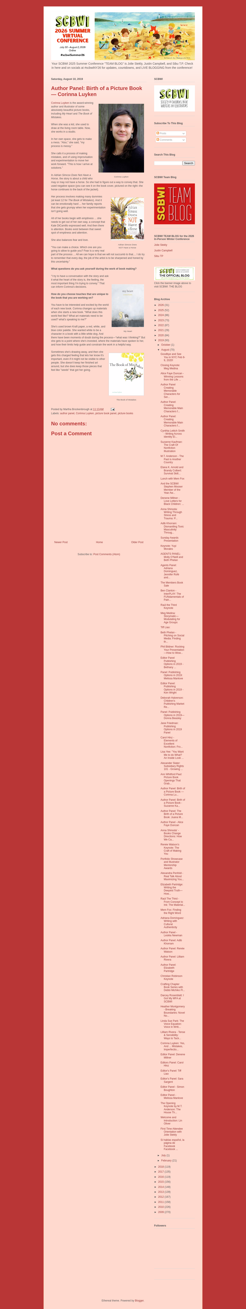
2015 (161, 1181)
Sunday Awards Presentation (169, 539)
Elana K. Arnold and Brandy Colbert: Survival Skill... (172, 470)
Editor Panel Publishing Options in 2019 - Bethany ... (172, 662)
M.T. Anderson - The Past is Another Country (172, 459)
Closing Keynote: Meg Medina (170, 367)
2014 (161, 1186)
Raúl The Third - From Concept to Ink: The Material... (173, 901)
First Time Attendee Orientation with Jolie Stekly (172, 1131)
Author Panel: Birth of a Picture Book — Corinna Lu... (173, 791)
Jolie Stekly (160, 244)
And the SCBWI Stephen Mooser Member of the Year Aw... (172, 488)
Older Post (137, 542)
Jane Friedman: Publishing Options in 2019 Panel (171, 728)
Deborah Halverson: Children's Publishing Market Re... (172, 702)
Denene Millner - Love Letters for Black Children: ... (172, 501)
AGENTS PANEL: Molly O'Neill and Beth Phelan (172, 557)
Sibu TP (158, 256)
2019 (161, 340)
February (166, 1160)
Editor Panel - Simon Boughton (172, 1088)
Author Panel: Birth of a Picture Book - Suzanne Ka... (173, 803)
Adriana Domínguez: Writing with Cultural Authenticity (172, 922)
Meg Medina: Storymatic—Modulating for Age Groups (170, 618)
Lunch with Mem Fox (172, 478)
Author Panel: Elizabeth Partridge (168, 968)
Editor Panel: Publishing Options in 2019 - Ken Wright (172, 688)
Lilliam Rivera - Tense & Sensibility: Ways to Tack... (173, 1035)
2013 (161, 1191)
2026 (161, 305)
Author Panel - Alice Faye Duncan (172, 824)
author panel (67, 413)
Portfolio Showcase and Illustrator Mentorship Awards (172, 863)
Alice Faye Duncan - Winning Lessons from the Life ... (172, 376)
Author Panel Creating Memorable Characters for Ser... (170, 391)
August (165, 349)
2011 (161, 1202)
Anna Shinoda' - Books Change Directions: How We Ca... (171, 835)
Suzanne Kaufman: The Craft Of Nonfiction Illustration (171, 446)
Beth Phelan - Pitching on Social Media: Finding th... (172, 637)
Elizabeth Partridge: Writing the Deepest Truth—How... (172, 889)
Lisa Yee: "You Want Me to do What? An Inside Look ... (172, 754)
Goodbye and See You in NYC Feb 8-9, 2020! (173, 357)
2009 (161, 1212)
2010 (161, 1206)
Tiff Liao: (165, 627)
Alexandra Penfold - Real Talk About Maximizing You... (172, 876)
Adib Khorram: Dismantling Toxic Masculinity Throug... (172, 528)
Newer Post (61, 542)
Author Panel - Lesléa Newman (171, 934)
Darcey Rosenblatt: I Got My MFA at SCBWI (172, 998)
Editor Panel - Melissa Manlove (172, 1097)
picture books (125, 413)
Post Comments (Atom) (106, 554)
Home (99, 542)
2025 (161, 310)
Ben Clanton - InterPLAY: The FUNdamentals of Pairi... (172, 595)
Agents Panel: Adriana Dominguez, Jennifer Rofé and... (170, 571)
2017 (161, 1171)
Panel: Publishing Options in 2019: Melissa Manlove (172, 675)
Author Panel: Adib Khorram (171, 942)
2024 (161, 315)
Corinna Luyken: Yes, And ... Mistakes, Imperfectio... (173, 1046)
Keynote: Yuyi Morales (168, 547)
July (164, 1155)
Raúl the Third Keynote (169, 606)
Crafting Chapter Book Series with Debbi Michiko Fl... (173, 987)
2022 (161, 325)
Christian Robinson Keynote (171, 977)
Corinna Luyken (60, 102)
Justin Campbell (163, 250)
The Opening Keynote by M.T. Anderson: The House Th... (171, 1108)
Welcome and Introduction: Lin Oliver (171, 1120)
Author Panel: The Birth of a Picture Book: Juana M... (172, 814)
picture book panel (105, 413)
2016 (161, 1176)
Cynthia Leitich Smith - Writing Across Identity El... (173, 433)
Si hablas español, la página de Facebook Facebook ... (172, 1144)
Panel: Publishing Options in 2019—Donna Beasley (172, 715)
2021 (161, 330)
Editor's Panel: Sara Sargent (172, 1080)
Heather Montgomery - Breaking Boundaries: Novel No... (173, 1011)
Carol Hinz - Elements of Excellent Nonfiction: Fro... (172, 742)
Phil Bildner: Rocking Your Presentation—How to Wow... (172, 649)
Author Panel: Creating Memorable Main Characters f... (172, 406)
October (166, 344)
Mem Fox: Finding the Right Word (171, 911)
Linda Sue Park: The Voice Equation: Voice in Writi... (172, 1024)
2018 (161, 1166)
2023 (161, 320)
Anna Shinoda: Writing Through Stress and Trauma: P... (171, 514)
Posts (161, 133)
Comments (164, 139)
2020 (161, 335)
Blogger (139, 1300)
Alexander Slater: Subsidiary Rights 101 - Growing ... (172, 766)
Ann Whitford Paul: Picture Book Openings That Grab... (171, 779)
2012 (161, 1196)
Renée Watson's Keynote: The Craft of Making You (171, 849)
